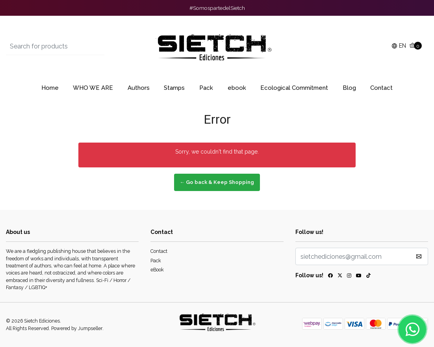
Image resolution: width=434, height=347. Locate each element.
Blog (349, 87)
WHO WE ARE (93, 87)
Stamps (174, 87)
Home (50, 87)
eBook (157, 270)
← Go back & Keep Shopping (217, 182)
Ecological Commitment (294, 87)
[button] (398, 46)
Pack (206, 87)
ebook (237, 87)
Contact (381, 87)
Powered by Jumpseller (76, 328)
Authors (139, 87)
